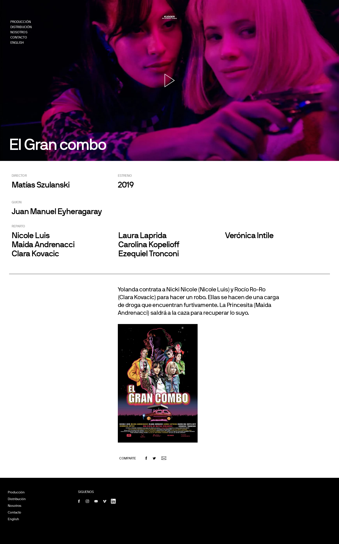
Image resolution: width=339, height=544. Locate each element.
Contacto (14, 512)
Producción (16, 492)
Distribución (17, 499)
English (13, 519)
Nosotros (14, 505)
